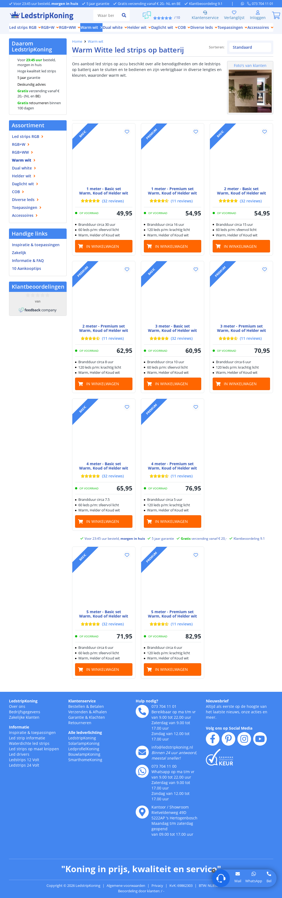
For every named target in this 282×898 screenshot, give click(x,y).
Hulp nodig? (147, 707)
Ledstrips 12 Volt (24, 766)
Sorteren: (190, 53)
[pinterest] (228, 745)
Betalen (97, 712)
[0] (276, 15)
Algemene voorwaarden (126, 892)
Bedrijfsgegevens (24, 718)
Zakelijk (19, 252)
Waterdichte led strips (29, 749)
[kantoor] (142, 818)
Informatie (19, 733)
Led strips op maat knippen (34, 755)
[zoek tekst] (105, 15)
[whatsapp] (244, 3)
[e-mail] (142, 758)
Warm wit (95, 41)
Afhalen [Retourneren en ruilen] (100, 718)
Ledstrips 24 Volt (24, 771)
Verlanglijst (234, 15)
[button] (127, 138)
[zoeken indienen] (124, 15)
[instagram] (244, 745)
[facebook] (212, 745)
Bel (268, 880)
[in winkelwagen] (103, 252)
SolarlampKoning (84, 749)
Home (77, 41)
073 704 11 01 (163, 712)
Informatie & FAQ (28, 260)
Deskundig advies (31, 84)
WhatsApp (253, 880)
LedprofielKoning (83, 755)
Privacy (157, 892)
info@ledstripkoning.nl (172, 753)
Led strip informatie (27, 744)
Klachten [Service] (97, 723)
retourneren (33, 102)
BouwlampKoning (84, 760)
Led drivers (19, 760)
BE (37, 96)
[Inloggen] (258, 15)
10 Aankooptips (26, 268)
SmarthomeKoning (85, 766)
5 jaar (21, 77)
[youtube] (260, 745)
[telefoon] (260, 3)
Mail (237, 880)
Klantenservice (205, 15)
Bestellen (76, 712)
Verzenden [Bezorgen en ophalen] (78, 718)
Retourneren (79, 729)
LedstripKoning (23, 707)
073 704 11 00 (163, 772)
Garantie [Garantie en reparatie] (76, 723)
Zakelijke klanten (24, 723)
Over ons (17, 712)
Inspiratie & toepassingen (32, 739)
